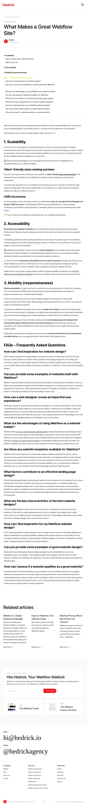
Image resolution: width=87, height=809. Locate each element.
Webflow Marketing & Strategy (37, 785)
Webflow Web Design (34, 772)
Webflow (18, 802)
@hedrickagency (25, 751)
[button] (82, 4)
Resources (6, 775)
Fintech (59, 769)
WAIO (5, 772)
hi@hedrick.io (22, 737)
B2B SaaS (60, 775)
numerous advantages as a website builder (32, 432)
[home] (9, 4)
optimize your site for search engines (26, 440)
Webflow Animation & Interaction (38, 788)
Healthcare (60, 772)
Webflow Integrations (34, 775)
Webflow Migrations (34, 778)
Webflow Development (35, 769)
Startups (59, 781)
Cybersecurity (61, 778)
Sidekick (5, 769)
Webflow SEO (32, 781)
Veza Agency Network (75, 802)
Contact (5, 778)
